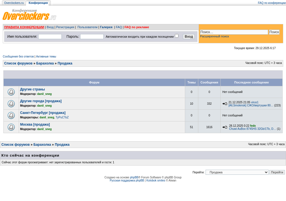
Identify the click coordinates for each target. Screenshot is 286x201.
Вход (50, 27)
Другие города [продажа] (40, 101)
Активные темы (46, 56)
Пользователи (87, 27)
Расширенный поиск (214, 36)
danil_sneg (44, 93)
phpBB (134, 177)
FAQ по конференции (272, 2)
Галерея (106, 27)
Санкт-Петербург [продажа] (42, 113)
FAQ (119, 27)
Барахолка (45, 63)
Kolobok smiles (155, 180)
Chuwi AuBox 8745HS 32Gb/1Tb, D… (252, 128)
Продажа (65, 63)
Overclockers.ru (14, 2)
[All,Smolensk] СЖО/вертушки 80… (250, 105)
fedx (253, 125)
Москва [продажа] (35, 124)
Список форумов (18, 63)
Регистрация (65, 27)
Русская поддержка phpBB (127, 180)
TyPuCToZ (62, 117)
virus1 (255, 102)
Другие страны (32, 89)
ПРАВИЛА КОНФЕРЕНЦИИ (24, 27)
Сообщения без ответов (18, 56)
